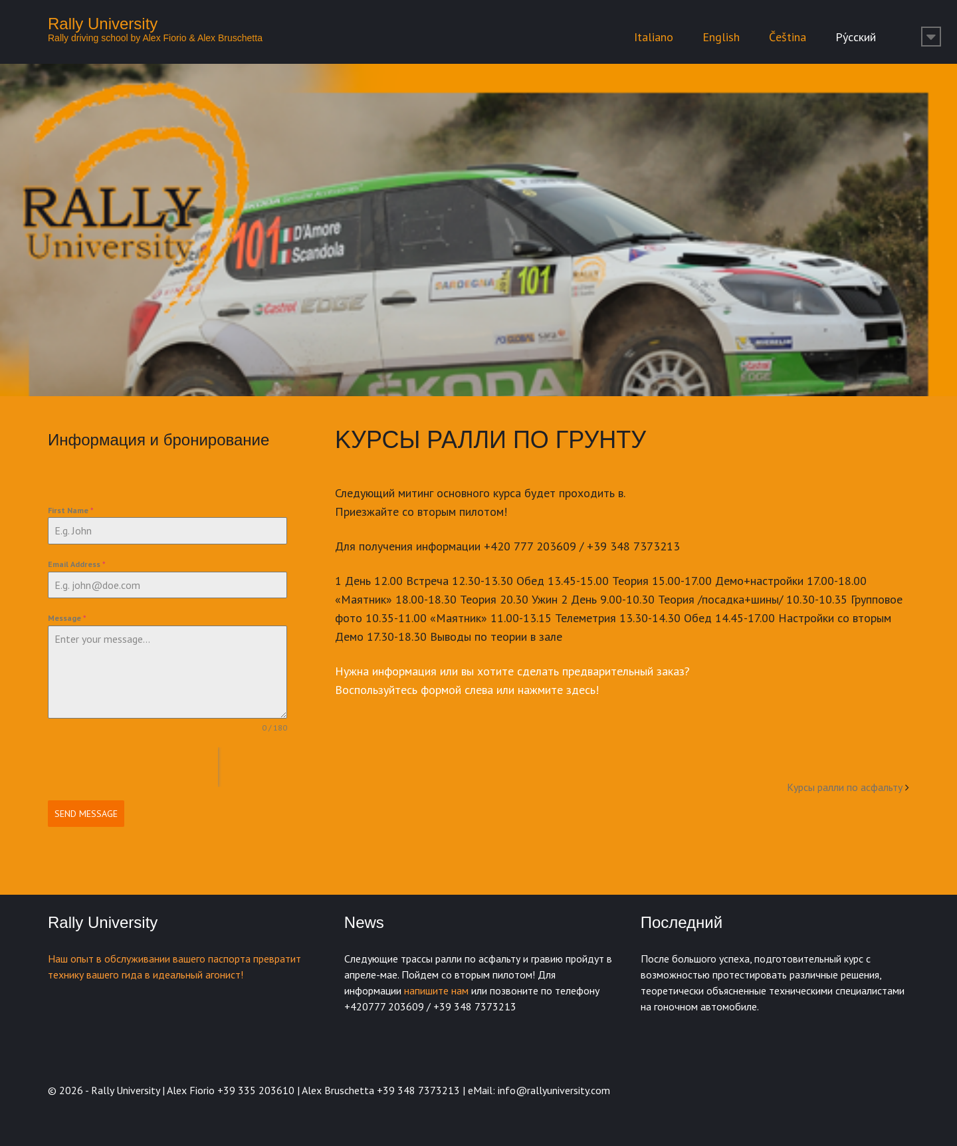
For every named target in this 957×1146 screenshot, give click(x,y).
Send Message (86, 814)
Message (67, 618)
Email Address (77, 564)
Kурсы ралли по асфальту (845, 787)
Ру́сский (855, 37)
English (721, 37)
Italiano (653, 37)
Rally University (103, 24)
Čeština (787, 37)
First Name (71, 510)
